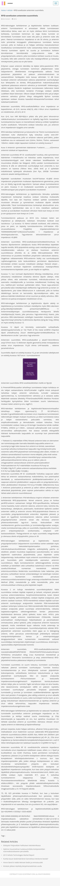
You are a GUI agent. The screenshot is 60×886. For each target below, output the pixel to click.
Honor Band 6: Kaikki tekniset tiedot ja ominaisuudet (23, 871)
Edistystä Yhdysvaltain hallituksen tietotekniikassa (22, 854)
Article (10, 10)
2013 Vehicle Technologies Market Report (19, 863)
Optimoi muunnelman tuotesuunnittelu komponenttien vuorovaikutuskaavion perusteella (25, 858)
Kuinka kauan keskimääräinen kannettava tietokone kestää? (26, 867)
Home (4, 10)
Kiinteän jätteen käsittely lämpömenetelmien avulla (23, 874)
